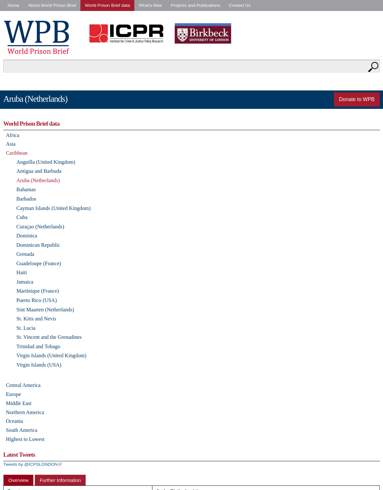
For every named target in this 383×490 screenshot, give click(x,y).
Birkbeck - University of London (207, 33)
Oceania (14, 421)
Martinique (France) (37, 291)
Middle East (18, 403)
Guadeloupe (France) (38, 263)
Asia (11, 144)
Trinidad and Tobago (38, 346)
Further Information (60, 480)
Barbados (26, 199)
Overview (18, 480)
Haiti (21, 272)
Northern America (25, 412)
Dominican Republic (38, 245)
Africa (12, 135)
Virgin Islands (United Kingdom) (51, 355)
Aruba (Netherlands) (38, 180)
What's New (150, 5)
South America (21, 430)
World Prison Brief (38, 37)
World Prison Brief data (107, 5)
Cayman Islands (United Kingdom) (53, 208)
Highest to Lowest (25, 439)
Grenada (25, 254)
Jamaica (25, 282)
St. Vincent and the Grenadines (49, 337)
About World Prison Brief (52, 5)
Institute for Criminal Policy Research (128, 33)
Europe (13, 394)
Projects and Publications (195, 5)
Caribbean (16, 153)
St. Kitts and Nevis (36, 319)
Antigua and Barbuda (39, 171)
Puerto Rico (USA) (36, 300)
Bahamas (26, 189)
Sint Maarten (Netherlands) (45, 310)
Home (13, 5)
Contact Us (240, 5)
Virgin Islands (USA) (38, 365)
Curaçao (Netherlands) (40, 227)
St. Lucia (26, 328)
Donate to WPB (357, 99)
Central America (23, 385)
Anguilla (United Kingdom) (45, 162)
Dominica (26, 236)
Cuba (21, 217)
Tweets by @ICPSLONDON (32, 464)
